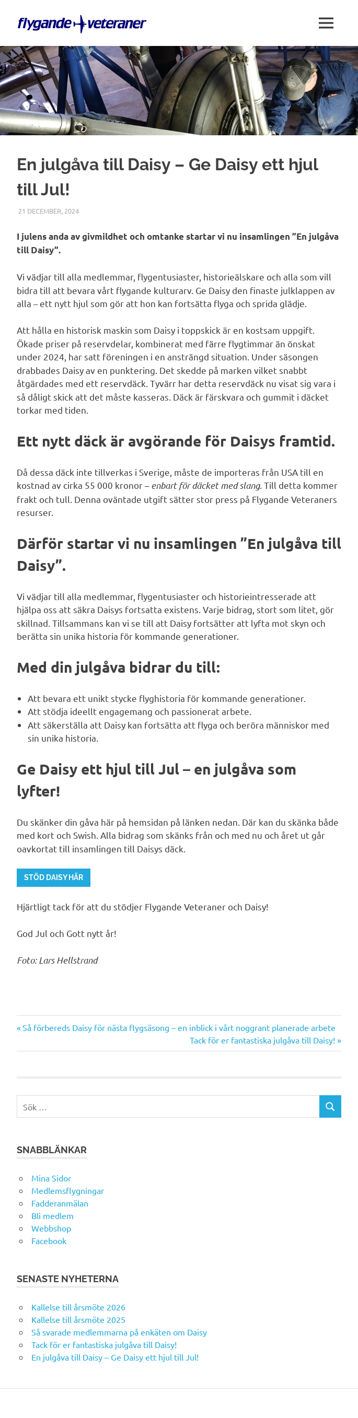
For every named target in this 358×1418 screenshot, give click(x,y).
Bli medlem (52, 1215)
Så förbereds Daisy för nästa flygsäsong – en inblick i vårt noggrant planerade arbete (179, 1027)
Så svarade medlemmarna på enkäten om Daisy (119, 1332)
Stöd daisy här (53, 877)
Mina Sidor (51, 1178)
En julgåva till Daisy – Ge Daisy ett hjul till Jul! (116, 1357)
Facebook (48, 1240)
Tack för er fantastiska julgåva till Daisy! (262, 1040)
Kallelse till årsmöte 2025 (78, 1319)
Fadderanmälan (59, 1203)
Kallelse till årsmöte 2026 (78, 1307)
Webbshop (51, 1228)
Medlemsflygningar (67, 1190)
